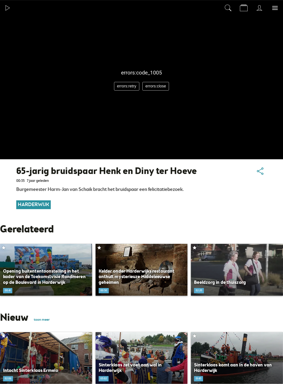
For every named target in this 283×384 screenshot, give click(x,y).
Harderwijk (33, 204)
